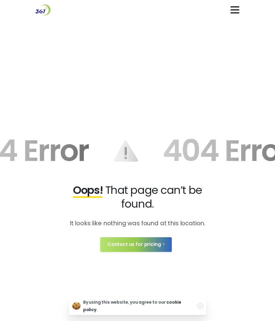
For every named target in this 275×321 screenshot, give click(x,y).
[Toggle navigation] (235, 10)
